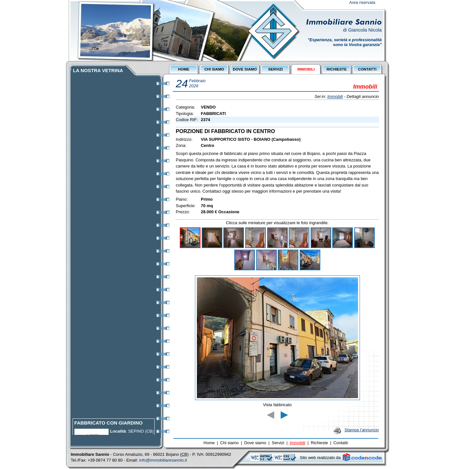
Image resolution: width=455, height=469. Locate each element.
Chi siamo (229, 442)
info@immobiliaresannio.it (163, 460)
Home (209, 442)
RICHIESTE (337, 69)
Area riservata (362, 2)
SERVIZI (275, 69)
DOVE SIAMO (245, 69)
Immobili (335, 96)
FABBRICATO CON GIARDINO (108, 425)
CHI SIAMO (214, 69)
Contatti (341, 442)
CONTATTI (367, 69)
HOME (183, 69)
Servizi (278, 442)
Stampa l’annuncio (361, 429)
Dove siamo (255, 442)
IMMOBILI (306, 69)
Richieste (319, 442)
